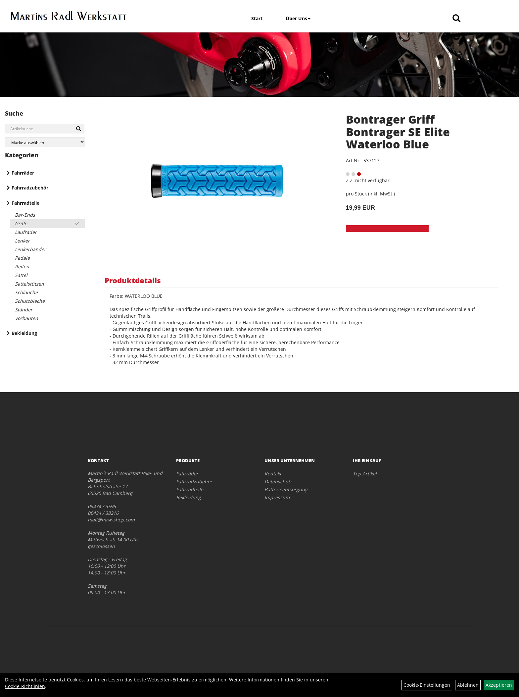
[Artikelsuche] (456, 18)
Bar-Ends (25, 215)
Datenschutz (278, 481)
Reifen (22, 266)
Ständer (23, 309)
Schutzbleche (30, 301)
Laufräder (26, 232)
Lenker (22, 241)
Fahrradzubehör (30, 188)
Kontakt (272, 473)
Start (256, 18)
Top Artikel (365, 473)
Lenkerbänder (30, 249)
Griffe (21, 223)
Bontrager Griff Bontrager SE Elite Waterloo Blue (398, 132)
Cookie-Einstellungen (426, 685)
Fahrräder (23, 173)
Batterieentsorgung (285, 489)
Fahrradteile (25, 203)
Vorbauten (26, 318)
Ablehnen (468, 685)
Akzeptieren (499, 685)
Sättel (21, 275)
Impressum (277, 497)
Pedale (22, 258)
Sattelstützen (29, 284)
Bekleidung (24, 333)
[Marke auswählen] (45, 142)
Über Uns (298, 18)
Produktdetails (133, 280)
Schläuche (26, 292)
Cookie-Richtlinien (25, 686)
